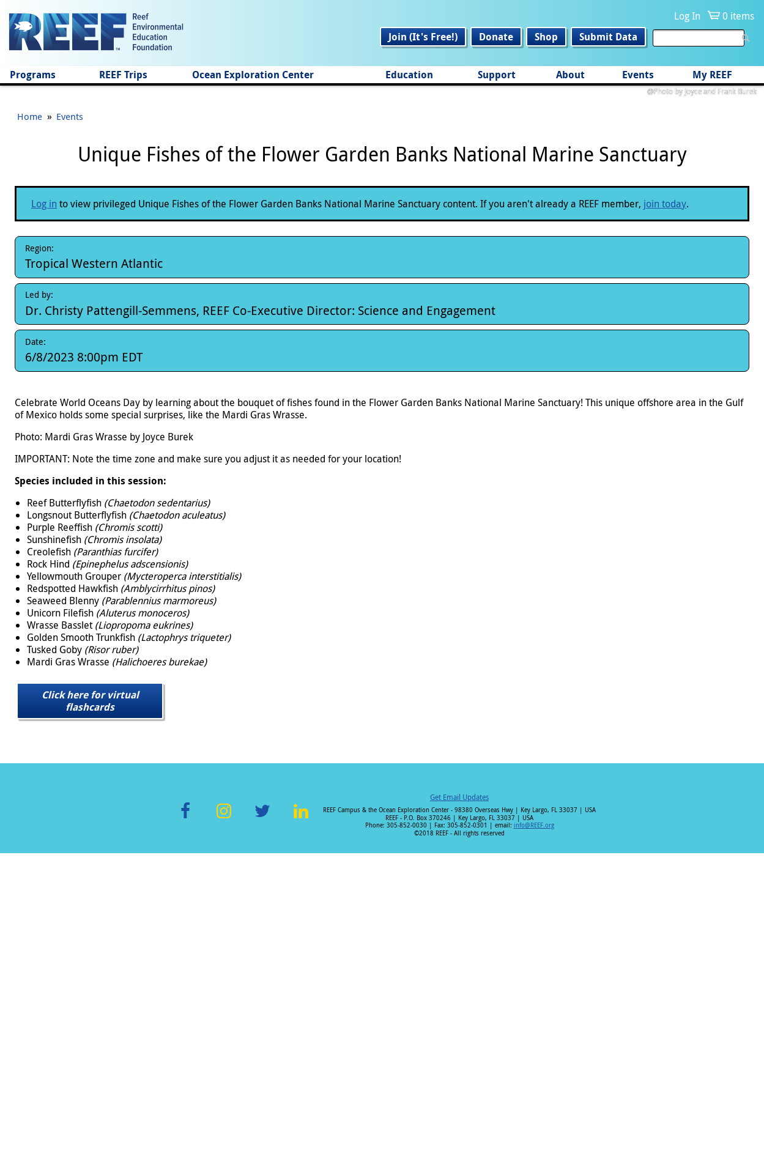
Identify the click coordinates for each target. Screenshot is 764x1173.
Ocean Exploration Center (253, 74)
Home (29, 436)
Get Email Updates (459, 1117)
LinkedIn (301, 1137)
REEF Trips (123, 74)
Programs (33, 74)
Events (638, 74)
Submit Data (608, 36)
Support (497, 74)
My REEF (712, 74)
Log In (687, 16)
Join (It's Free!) (423, 36)
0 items (738, 16)
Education (409, 74)
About (570, 74)
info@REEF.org (534, 1145)
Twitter (262, 1137)
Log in (44, 523)
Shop (546, 36)
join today (664, 523)
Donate (496, 36)
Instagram (224, 1137)
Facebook (185, 1137)
